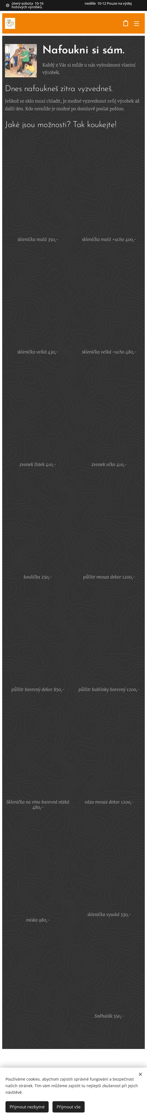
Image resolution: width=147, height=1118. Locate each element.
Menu (136, 23)
